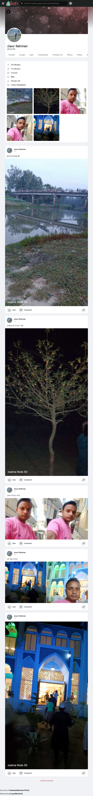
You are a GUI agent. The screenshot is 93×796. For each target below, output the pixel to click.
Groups (22, 55)
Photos (69, 55)
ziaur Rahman (20, 149)
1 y (15, 151)
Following (43, 55)
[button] (44, 3)
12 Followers (15, 69)
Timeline (12, 55)
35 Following (15, 65)
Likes (31, 55)
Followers (58, 55)
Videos (79, 55)
